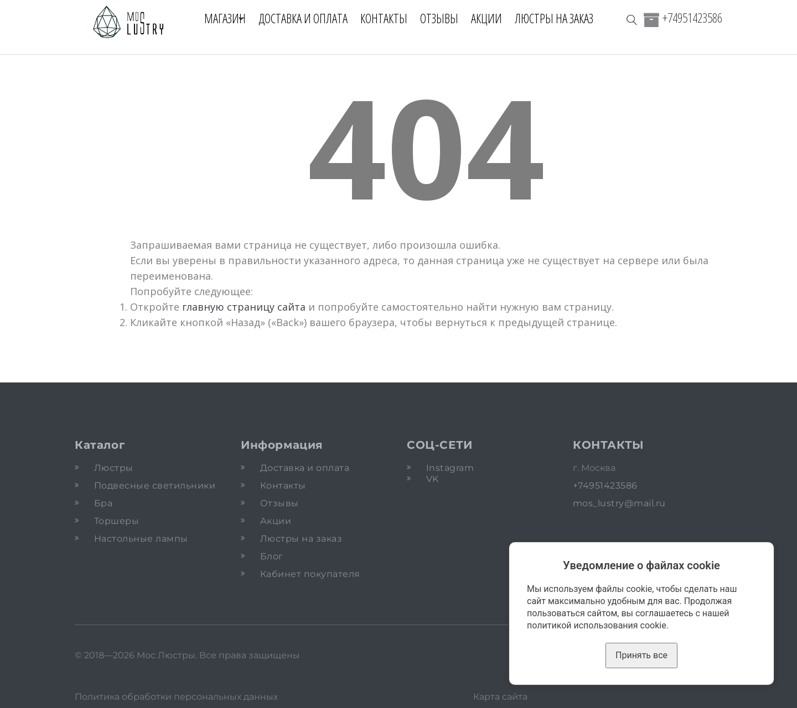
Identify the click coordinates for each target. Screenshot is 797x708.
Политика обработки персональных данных (176, 696)
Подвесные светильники (154, 485)
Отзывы (445, 18)
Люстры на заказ (560, 18)
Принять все (641, 655)
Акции (492, 18)
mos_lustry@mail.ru (619, 503)
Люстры (113, 468)
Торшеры (116, 521)
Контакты (389, 18)
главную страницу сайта (244, 306)
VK (432, 479)
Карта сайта (500, 696)
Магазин (219, 18)
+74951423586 (692, 18)
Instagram (450, 468)
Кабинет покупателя (310, 574)
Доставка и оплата (309, 18)
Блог (271, 556)
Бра (103, 503)
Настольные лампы (141, 538)
